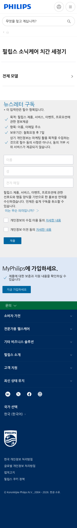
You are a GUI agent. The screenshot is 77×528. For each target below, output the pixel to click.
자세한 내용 (53, 220)
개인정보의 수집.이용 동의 (35, 220)
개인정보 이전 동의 (30, 229)
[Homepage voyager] (5, 32)
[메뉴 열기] (70, 7)
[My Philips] (59, 7)
